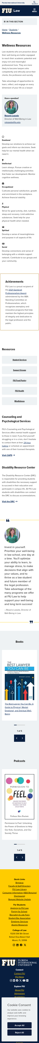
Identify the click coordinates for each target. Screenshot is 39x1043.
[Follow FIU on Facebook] (17, 980)
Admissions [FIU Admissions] (19, 993)
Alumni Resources (19, 924)
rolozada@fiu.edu (12, 122)
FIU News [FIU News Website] (19, 976)
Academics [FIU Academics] (19, 996)
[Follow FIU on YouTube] (24, 980)
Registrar (19, 882)
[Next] (22, 738)
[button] (34, 2)
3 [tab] (20, 844)
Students (13, 29)
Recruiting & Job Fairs (20, 914)
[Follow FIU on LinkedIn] (14, 980)
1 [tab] (15, 844)
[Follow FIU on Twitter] (21, 980)
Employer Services (19, 921)
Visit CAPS (7, 455)
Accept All (19, 1025)
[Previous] (17, 738)
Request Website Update (19, 899)
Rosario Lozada (12, 115)
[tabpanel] (19, 685)
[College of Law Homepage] (11, 10)
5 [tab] (24, 844)
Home (4, 29)
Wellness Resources (11, 32)
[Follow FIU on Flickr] (27, 980)
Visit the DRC (8, 501)
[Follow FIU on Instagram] (11, 980)
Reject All (19, 1032)
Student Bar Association (19, 918)
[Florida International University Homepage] (13, 2)
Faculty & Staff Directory (19, 885)
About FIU (19, 990)
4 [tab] (22, 844)
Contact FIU (19, 973)
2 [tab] (18, 844)
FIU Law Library (19, 889)
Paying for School (19, 911)
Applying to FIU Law (19, 908)
